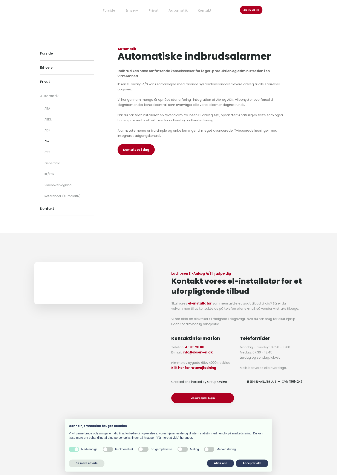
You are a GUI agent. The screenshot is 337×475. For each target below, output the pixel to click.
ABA (47, 108)
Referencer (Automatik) (62, 196)
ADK (47, 130)
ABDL (48, 119)
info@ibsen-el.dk (198, 352)
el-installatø (199, 303)
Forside (109, 10)
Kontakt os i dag (136, 150)
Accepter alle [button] (252, 463)
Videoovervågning (58, 185)
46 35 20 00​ (251, 10)
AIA (46, 141)
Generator (52, 163)
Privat (154, 10)
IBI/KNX (49, 174)
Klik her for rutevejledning (193, 367)
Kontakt (204, 10)
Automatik (49, 95)
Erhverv (132, 10)
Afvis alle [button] (220, 463)
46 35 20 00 (194, 347)
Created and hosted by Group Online (199, 382)
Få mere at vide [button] (87, 463)
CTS (47, 152)
